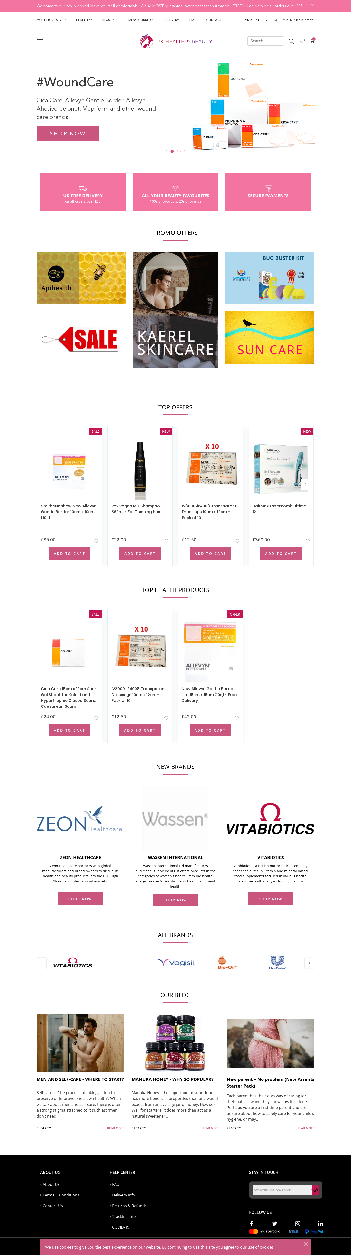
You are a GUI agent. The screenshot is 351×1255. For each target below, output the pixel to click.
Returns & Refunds (129, 1205)
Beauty (110, 20)
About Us (51, 1184)
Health (84, 20)
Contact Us (53, 1205)
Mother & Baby (51, 20)
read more (115, 1128)
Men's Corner (141, 20)
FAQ (192, 20)
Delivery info (123, 1195)
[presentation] (45, 484)
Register (305, 20)
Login (287, 20)
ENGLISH (253, 20)
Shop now (68, 133)
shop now (80, 898)
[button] (165, 151)
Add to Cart (70, 553)
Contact (214, 20)
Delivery (172, 20)
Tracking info (124, 1216)
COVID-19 (120, 1227)
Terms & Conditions (61, 1195)
